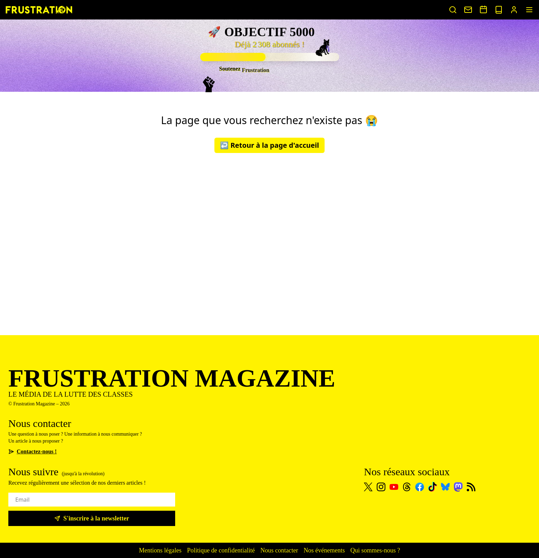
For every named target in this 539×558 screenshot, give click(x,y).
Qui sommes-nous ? (375, 550)
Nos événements (324, 550)
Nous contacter (279, 550)
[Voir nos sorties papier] (499, 10)
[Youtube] (394, 487)
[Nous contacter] (468, 10)
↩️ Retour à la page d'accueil (269, 145)
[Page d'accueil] (39, 9)
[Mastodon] (458, 487)
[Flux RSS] (471, 487)
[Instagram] (381, 487)
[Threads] (406, 487)
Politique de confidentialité (221, 550)
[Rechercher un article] (453, 10)
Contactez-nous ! (32, 451)
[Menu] (529, 10)
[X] (368, 487)
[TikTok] (432, 487)
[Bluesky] (445, 487)
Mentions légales (160, 550)
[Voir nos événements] (483, 9)
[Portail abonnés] (514, 10)
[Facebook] (419, 487)
